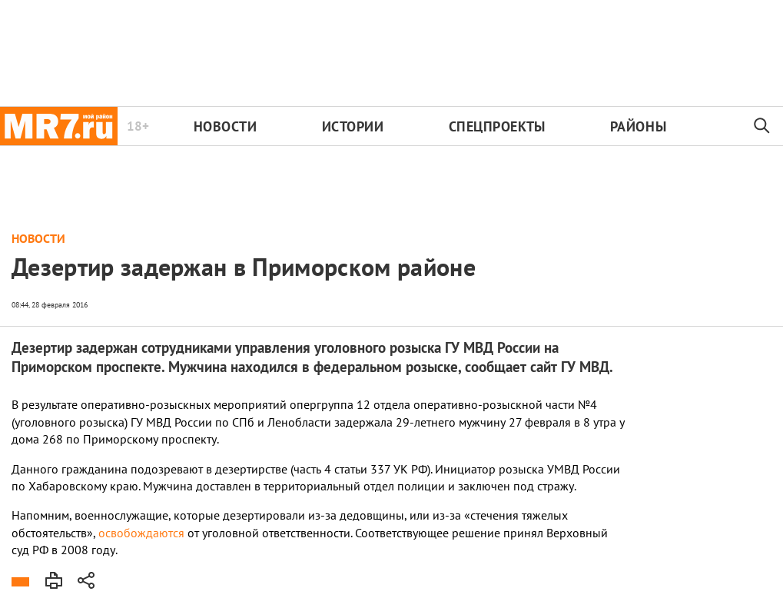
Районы (638, 126)
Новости (225, 126)
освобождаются (141, 532)
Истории (353, 126)
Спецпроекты (497, 126)
